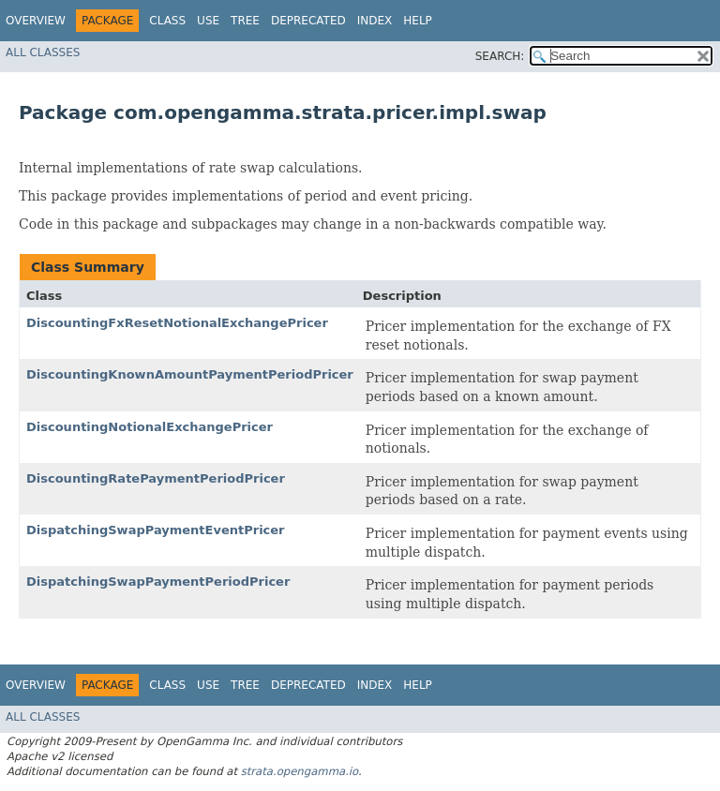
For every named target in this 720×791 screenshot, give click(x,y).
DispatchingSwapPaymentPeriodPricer (158, 582)
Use (208, 20)
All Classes (43, 52)
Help (417, 20)
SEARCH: (500, 56)
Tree (245, 20)
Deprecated (308, 20)
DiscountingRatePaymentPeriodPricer (155, 478)
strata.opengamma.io (299, 771)
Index (375, 20)
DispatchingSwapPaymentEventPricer (155, 530)
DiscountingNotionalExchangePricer (149, 427)
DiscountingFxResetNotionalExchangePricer (177, 323)
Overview (36, 20)
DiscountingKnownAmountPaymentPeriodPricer (189, 374)
